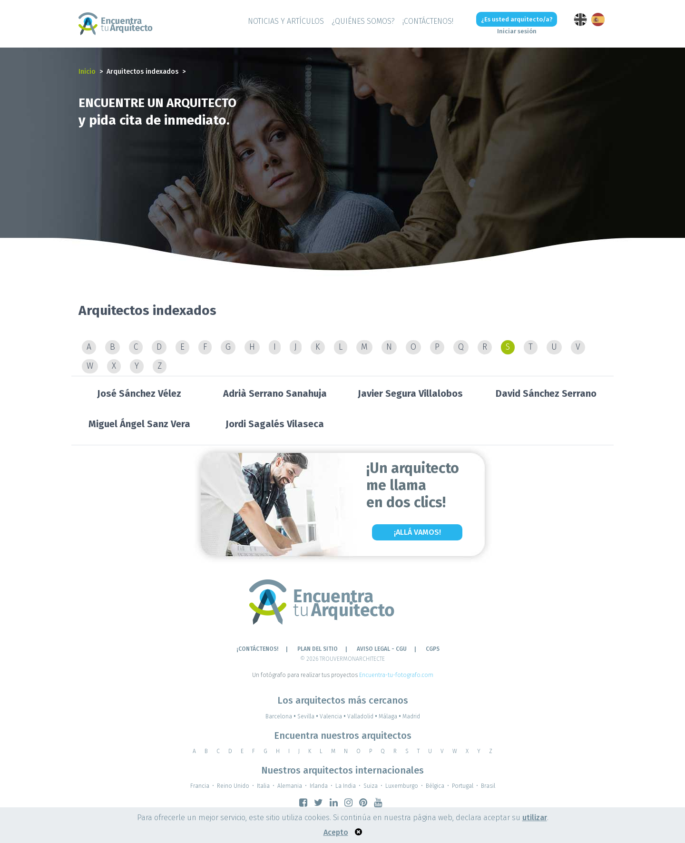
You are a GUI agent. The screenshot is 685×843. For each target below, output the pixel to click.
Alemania (289, 786)
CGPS (433, 649)
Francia (199, 786)
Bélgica (435, 786)
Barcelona (281, 716)
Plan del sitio (317, 649)
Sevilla (308, 716)
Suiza (370, 786)
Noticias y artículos (286, 21)
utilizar (534, 817)
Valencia (333, 716)
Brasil (488, 786)
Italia (263, 786)
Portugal (462, 786)
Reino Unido (233, 786)
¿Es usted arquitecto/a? (517, 19)
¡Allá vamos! (417, 532)
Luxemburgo (401, 786)
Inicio (87, 72)
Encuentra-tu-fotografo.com (396, 675)
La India (345, 786)
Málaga (390, 716)
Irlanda (319, 786)
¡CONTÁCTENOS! (427, 21)
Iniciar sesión (517, 31)
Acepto (335, 832)
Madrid (411, 716)
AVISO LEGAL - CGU (382, 649)
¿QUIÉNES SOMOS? (363, 21)
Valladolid (363, 716)
